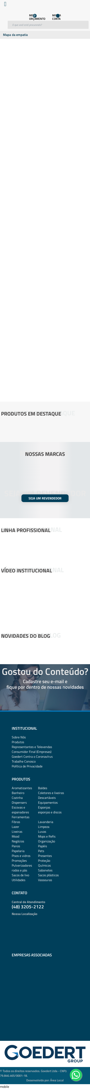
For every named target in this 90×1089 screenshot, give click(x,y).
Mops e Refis (46, 836)
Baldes (42, 788)
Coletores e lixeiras (51, 792)
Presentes (45, 855)
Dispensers (19, 802)
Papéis (42, 846)
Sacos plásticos (48, 875)
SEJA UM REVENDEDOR (45, 498)
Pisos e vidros (21, 855)
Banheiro (18, 792)
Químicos (44, 865)
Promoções (19, 860)
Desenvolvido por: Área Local (45, 1080)
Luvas (42, 831)
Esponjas (44, 807)
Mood (15, 836)
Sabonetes (45, 870)
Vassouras (45, 879)
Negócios (18, 841)
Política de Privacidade (27, 766)
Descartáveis (47, 797)
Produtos (18, 742)
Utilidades (18, 879)
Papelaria (18, 850)
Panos (16, 846)
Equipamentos (48, 802)
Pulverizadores (22, 865)
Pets (41, 850)
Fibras (16, 821)
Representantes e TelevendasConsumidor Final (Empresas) (32, 749)
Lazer (15, 826)
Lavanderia (45, 821)
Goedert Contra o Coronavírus (32, 756)
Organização (46, 841)
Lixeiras (17, 831)
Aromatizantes (22, 788)
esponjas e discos (49, 812)
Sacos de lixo (20, 875)
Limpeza (43, 826)
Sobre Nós (19, 737)
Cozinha (17, 797)
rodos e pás (19, 870)
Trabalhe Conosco (24, 761)
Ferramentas (20, 817)
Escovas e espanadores (20, 810)
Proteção (44, 860)
